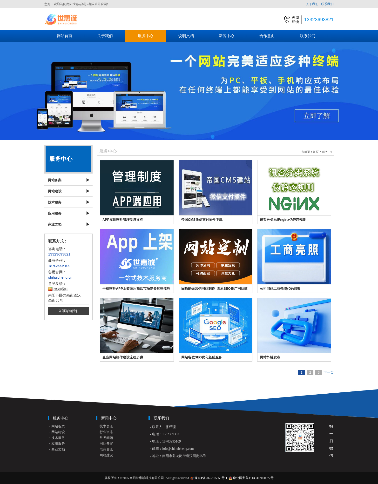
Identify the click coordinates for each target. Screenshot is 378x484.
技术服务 (54, 202)
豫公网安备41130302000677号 (253, 478)
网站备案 (54, 180)
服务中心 (152, 36)
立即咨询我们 (68, 311)
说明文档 (192, 36)
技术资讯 (106, 426)
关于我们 (312, 4)
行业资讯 (106, 432)
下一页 (329, 372)
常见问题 (106, 438)
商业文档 (54, 224)
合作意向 (273, 36)
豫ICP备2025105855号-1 (211, 478)
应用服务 (54, 213)
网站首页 (71, 36)
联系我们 (327, 4)
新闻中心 (233, 36)
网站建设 (54, 191)
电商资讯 (106, 449)
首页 (316, 152)
